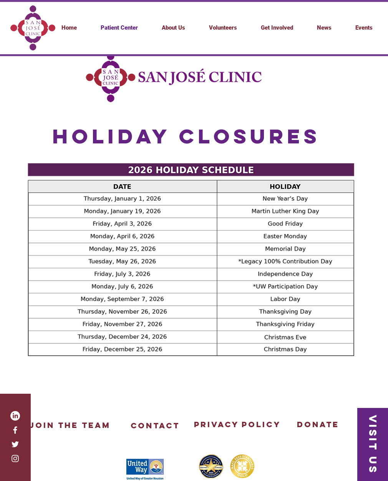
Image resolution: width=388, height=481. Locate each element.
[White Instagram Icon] (15, 458)
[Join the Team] (69, 425)
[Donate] (317, 424)
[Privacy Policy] (237, 424)
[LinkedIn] (15, 416)
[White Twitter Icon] (15, 444)
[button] (277, 27)
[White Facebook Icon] (15, 430)
